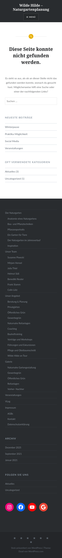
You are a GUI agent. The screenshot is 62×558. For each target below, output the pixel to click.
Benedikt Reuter (16, 279)
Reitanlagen (13, 383)
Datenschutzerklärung (18, 424)
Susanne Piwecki (16, 257)
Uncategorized (13, 178)
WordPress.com (35, 551)
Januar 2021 (11, 460)
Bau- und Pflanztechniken (20, 224)
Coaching (12, 328)
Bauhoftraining (15, 334)
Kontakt (11, 419)
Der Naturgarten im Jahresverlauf (24, 240)
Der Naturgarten (13, 213)
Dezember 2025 (13, 447)
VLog (7, 401)
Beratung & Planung (17, 301)
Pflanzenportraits (16, 229)
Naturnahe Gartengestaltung (22, 367)
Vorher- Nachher (16, 389)
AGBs (10, 413)
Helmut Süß (13, 273)
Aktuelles (10, 171)
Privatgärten (14, 307)
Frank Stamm (14, 284)
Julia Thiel (12, 268)
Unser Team (11, 251)
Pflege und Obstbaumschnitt (22, 350)
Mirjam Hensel (15, 263)
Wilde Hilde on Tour (17, 355)
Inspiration (13, 245)
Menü (32, 17)
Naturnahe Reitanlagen (19, 323)
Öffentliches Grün (16, 312)
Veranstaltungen (14, 148)
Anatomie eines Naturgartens (22, 218)
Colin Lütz (12, 290)
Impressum (10, 407)
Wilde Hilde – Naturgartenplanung (31, 7)
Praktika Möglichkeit (16, 133)
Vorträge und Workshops (20, 339)
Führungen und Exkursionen (21, 345)
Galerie (8, 361)
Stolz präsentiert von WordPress (26, 548)
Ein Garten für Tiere (17, 235)
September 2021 (13, 453)
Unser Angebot (12, 296)
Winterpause (12, 126)
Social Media (12, 141)
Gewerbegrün (14, 318)
